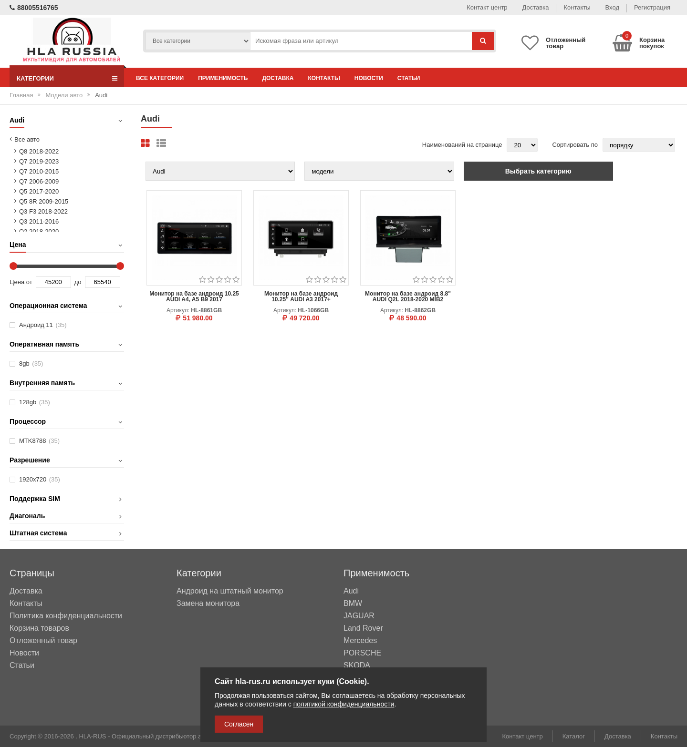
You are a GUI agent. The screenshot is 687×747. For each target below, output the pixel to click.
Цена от (21, 282)
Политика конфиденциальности (66, 616)
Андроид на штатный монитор (230, 591)
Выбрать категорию (538, 171)
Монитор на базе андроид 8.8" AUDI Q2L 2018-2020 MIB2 (408, 296)
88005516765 (34, 7)
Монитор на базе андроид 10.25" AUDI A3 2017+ (301, 296)
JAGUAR (359, 616)
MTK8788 (39, 441)
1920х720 (39, 479)
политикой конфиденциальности (344, 704)
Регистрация (652, 7)
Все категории (160, 78)
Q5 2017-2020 (39, 191)
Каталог (573, 736)
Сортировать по (575, 144)
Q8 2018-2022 (39, 151)
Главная (21, 95)
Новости (368, 78)
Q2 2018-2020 (39, 231)
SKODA (357, 665)
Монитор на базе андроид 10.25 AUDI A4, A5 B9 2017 (194, 296)
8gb (31, 363)
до (78, 282)
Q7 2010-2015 (39, 171)
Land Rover (363, 628)
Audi (351, 591)
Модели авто (64, 95)
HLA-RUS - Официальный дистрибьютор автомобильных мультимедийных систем (197, 736)
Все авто (27, 139)
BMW (353, 603)
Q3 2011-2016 (39, 221)
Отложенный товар (43, 640)
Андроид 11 (43, 325)
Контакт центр (487, 7)
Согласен (238, 724)
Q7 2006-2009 (39, 181)
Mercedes (360, 641)
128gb (34, 402)
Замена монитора (208, 603)
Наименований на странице (462, 144)
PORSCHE (362, 653)
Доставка (535, 7)
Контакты (576, 7)
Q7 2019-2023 (39, 161)
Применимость (223, 78)
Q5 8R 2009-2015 (43, 201)
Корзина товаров (39, 628)
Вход (612, 7)
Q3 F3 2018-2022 (43, 211)
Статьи (408, 78)
